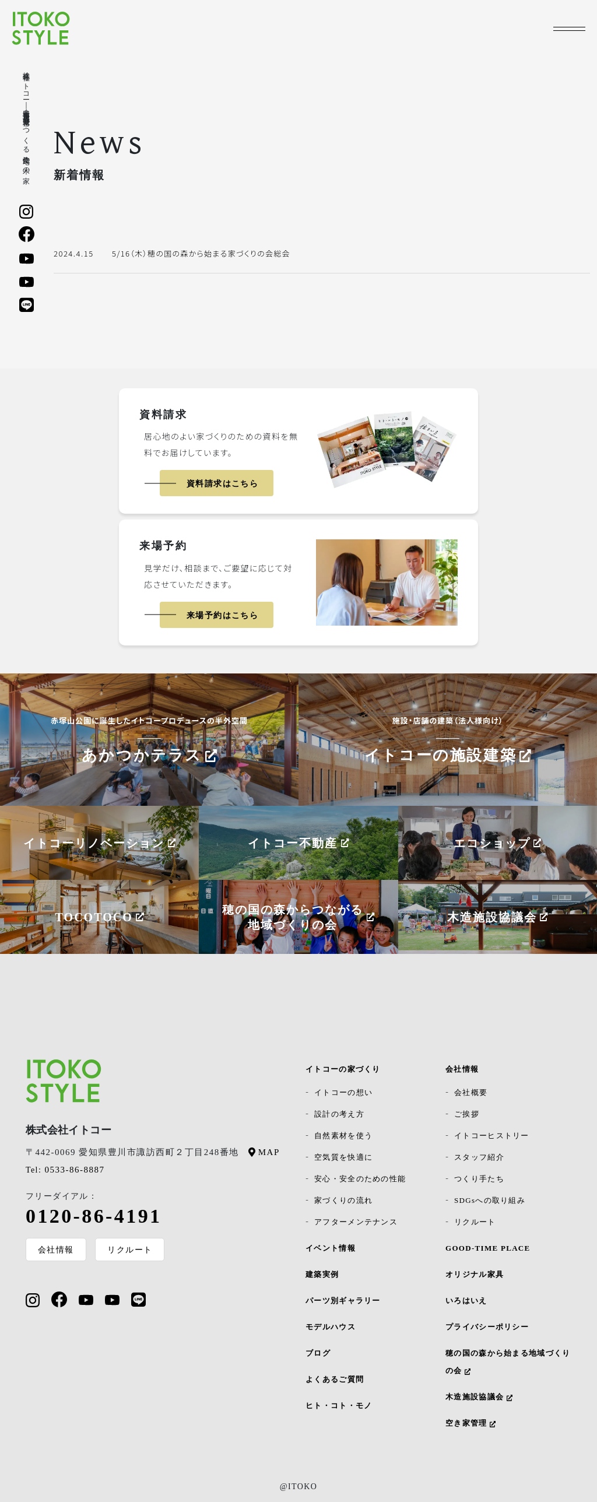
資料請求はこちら (222, 483)
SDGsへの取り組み (489, 1200)
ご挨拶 (466, 1114)
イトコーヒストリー (491, 1135)
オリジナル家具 (474, 1274)
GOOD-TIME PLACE (488, 1248)
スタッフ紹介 (479, 1157)
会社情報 (56, 1249)
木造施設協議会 (478, 1396)
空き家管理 (470, 1423)
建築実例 (322, 1274)
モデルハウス (330, 1326)
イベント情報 (330, 1248)
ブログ (318, 1353)
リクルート (130, 1249)
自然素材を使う (343, 1135)
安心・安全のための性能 (360, 1178)
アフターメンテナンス (356, 1221)
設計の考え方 (339, 1114)
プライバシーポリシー (487, 1326)
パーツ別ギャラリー (343, 1300)
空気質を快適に (343, 1157)
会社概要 (470, 1092)
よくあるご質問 (334, 1379)
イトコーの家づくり (343, 1069)
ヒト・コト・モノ (338, 1405)
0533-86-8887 (65, 1169)
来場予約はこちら (222, 615)
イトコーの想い (343, 1092)
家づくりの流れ (343, 1200)
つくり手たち (479, 1178)
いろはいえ (466, 1300)
